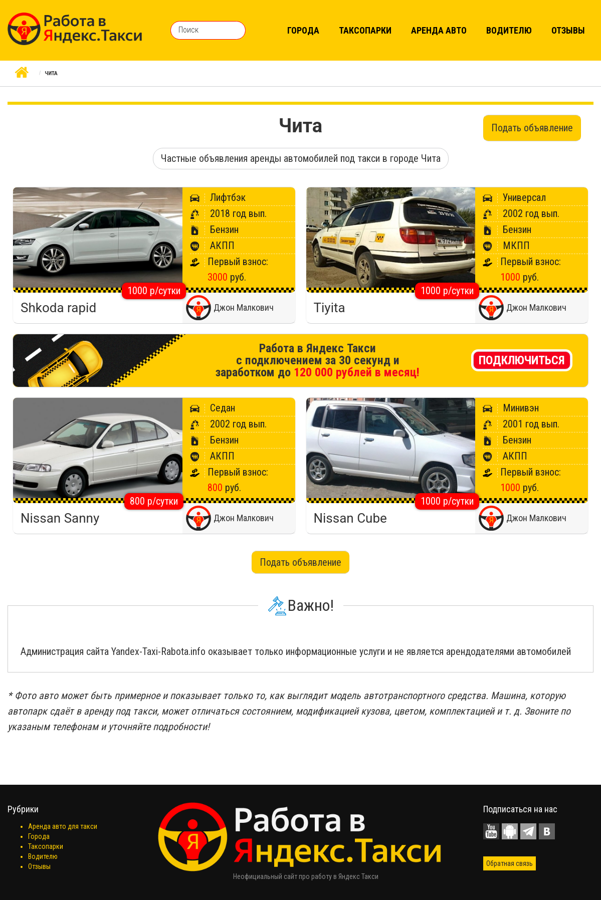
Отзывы (568, 30)
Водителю (509, 30)
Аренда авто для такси (62, 826)
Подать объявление (532, 128)
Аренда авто (439, 30)
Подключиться (522, 360)
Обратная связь (509, 863)
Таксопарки (365, 30)
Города (303, 30)
